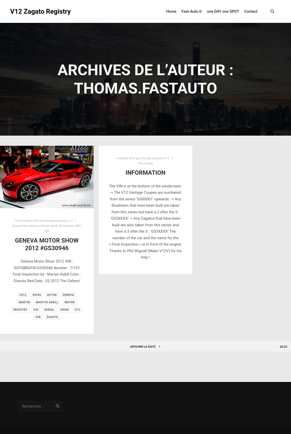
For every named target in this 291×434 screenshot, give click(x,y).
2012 (23, 295)
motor (70, 302)
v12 (77, 309)
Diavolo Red (20, 226)
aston (52, 295)
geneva (68, 295)
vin (38, 317)
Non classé (145, 163)
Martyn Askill (49, 226)
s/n (35, 309)
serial (49, 309)
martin (24, 302)
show (64, 309)
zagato (52, 317)
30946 (36, 295)
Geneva (34, 226)
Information (145, 172)
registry (20, 309)
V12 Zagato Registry (35, 11)
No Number (66, 226)
